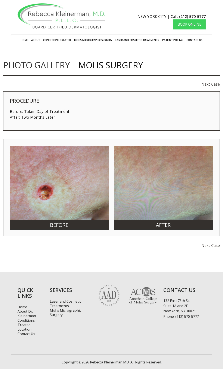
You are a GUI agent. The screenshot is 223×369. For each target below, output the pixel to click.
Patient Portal (172, 40)
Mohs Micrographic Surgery (93, 40)
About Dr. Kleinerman (27, 313)
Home (24, 40)
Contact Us (194, 40)
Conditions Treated (57, 40)
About (35, 40)
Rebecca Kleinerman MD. (109, 362)
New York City (151, 16)
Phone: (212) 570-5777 (181, 316)
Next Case (210, 84)
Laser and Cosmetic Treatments (137, 40)
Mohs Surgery (110, 65)
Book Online (189, 24)
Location (24, 329)
